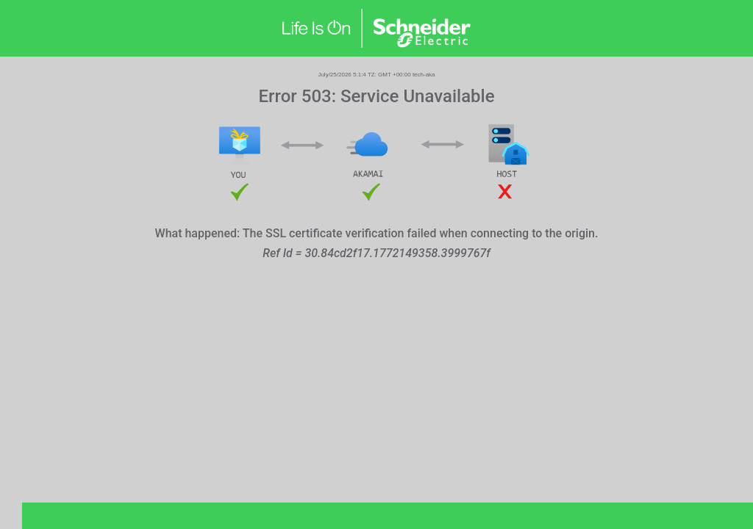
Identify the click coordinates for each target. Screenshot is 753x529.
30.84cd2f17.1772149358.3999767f (397, 253)
